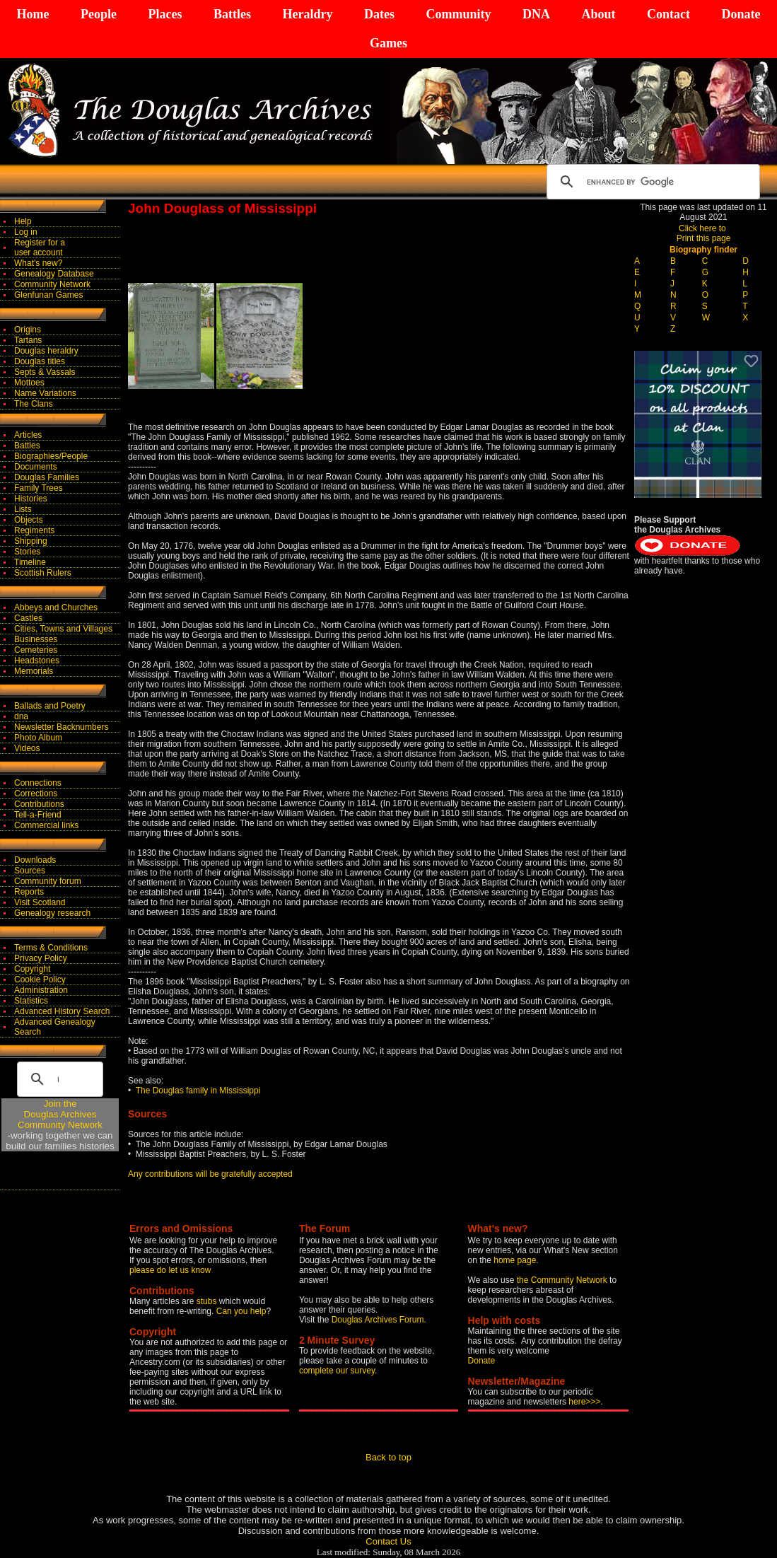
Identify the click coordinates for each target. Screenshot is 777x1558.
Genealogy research (52, 913)
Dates (379, 14)
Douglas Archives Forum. (379, 1320)
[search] (651, 181)
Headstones (36, 660)
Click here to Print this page (704, 233)
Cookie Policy (40, 979)
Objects (28, 520)
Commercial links (46, 825)
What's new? (38, 263)
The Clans (33, 404)
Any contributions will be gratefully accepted (210, 1174)
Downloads (35, 860)
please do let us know (170, 1270)
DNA (536, 14)
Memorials (33, 671)
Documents (35, 467)
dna (21, 716)
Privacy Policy (40, 958)
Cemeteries (35, 650)
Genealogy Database (54, 274)
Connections (38, 783)
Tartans (28, 340)
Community (458, 14)
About (598, 14)
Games (388, 43)
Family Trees (38, 488)
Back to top (388, 1457)
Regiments (34, 530)
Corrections (35, 793)
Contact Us (388, 1541)
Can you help (241, 1311)
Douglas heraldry (46, 351)
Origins (27, 330)
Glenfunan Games (48, 295)
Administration (41, 990)
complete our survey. (338, 1371)
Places (165, 14)
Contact (668, 14)
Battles (232, 14)
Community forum (47, 881)
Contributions (39, 804)
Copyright (32, 969)
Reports (29, 892)
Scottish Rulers (42, 573)
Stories (27, 552)
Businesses (35, 639)
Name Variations (45, 393)
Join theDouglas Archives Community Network (60, 1114)
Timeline (30, 562)
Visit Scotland (40, 902)
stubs (208, 1301)
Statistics (31, 1001)
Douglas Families (46, 477)
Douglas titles (39, 361)
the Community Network (563, 1280)
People (99, 14)
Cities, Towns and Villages (63, 629)
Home (33, 14)
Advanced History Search (62, 1011)
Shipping (30, 541)
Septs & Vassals (44, 372)
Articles (28, 435)
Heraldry (307, 14)
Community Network (52, 284)
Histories (30, 499)
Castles (28, 618)
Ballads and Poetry (50, 706)
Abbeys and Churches (56, 607)
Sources (29, 871)
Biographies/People (51, 456)
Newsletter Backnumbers (61, 727)
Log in (25, 232)
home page (514, 1260)
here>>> (584, 1402)
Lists (23, 509)
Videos (27, 748)
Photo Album (38, 738)
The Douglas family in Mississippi (198, 1090)
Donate (740, 14)
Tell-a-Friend (38, 815)
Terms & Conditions (51, 948)
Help (23, 221)
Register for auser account (39, 247)
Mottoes (29, 383)
